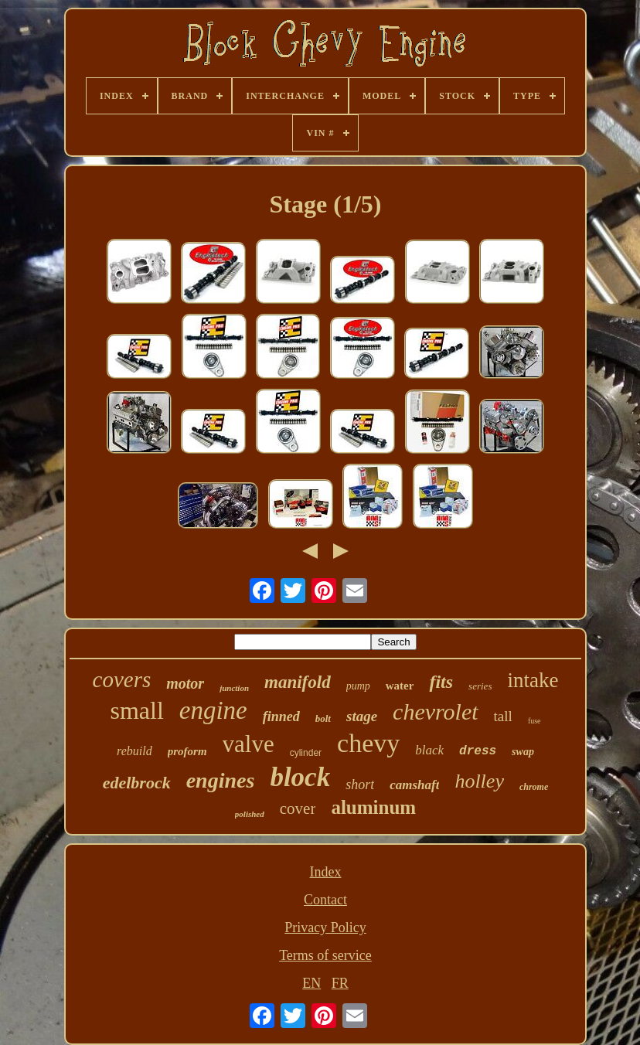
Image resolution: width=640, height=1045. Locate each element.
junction (234, 688)
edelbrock (137, 782)
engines (220, 780)
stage (361, 716)
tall (503, 716)
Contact (325, 899)
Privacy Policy (325, 927)
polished (249, 814)
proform (187, 751)
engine (213, 710)
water (400, 685)
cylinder (306, 752)
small (136, 710)
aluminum (373, 807)
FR (340, 983)
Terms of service (325, 955)
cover (298, 808)
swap (523, 751)
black (429, 750)
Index (325, 872)
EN (311, 983)
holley (479, 781)
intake (532, 680)
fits (441, 682)
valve (248, 743)
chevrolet (435, 711)
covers (122, 679)
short (360, 784)
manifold (297, 682)
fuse (534, 721)
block (300, 777)
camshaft (414, 785)
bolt (323, 718)
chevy (368, 743)
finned (281, 716)
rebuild (134, 750)
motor (185, 683)
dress (477, 751)
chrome (533, 786)
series (480, 686)
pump (358, 686)
